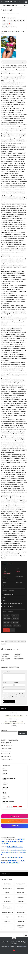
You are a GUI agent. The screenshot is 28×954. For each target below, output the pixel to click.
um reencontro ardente (8, 606)
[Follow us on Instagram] (26, 708)
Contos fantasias (14, 622)
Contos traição (6, 615)
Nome (5, 682)
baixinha (20, 65)
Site (4, 688)
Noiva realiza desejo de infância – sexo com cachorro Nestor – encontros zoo (13, 852)
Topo (12, 630)
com (2, 80)
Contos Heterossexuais (9, 5)
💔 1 (10, 24)
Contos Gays (6, 622)
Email (16, 682)
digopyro (6, 13)
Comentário (6, 672)
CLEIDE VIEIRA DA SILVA (8, 839)
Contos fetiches (15, 618)
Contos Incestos (15, 615)
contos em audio (12, 641)
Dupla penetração (22, 641)
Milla (4, 597)
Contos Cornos (7, 618)
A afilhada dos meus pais (8, 594)
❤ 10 (4, 20)
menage (3, 643)
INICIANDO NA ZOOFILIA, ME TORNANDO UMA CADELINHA (13, 841)
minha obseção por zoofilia (15, 857)
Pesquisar (4, 730)
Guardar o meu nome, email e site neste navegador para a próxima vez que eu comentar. (14, 696)
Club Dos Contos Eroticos (10, 2)
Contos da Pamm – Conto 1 (15, 846)
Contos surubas (17, 625)
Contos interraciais (7, 625)
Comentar (6, 630)
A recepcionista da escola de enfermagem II (12, 603)
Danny (4, 600)
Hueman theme (23, 946)
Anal (6, 641)
